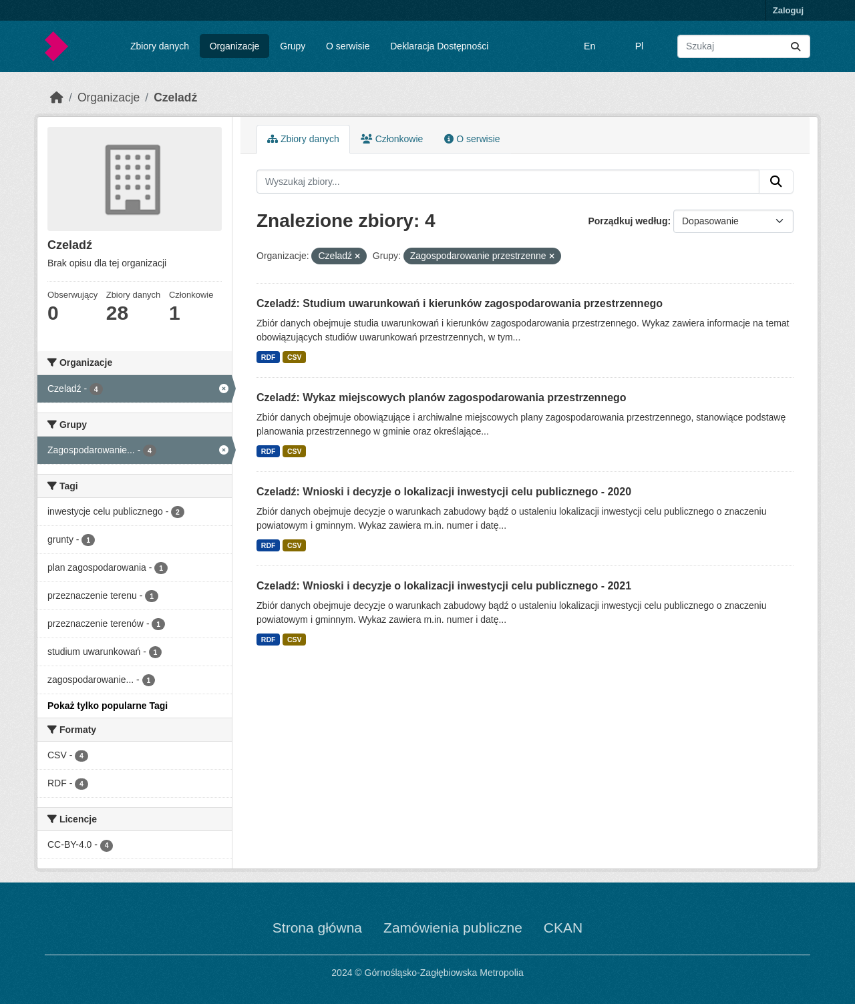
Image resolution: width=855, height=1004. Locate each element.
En (589, 46)
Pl (639, 46)
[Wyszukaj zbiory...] (743, 46)
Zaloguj (788, 10)
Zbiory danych (159, 46)
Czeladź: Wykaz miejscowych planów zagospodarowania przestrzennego (441, 397)
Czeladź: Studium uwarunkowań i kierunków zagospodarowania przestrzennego (459, 303)
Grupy (292, 46)
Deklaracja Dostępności (439, 46)
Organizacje (235, 46)
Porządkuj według (627, 221)
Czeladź (175, 97)
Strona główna (317, 927)
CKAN (563, 927)
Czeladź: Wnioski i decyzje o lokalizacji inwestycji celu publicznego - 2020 (443, 491)
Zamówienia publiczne (452, 927)
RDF (268, 357)
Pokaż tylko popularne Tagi (107, 705)
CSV (294, 357)
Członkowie (392, 139)
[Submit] (795, 46)
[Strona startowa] (56, 97)
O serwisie (347, 46)
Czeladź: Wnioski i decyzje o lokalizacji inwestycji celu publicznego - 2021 (443, 585)
